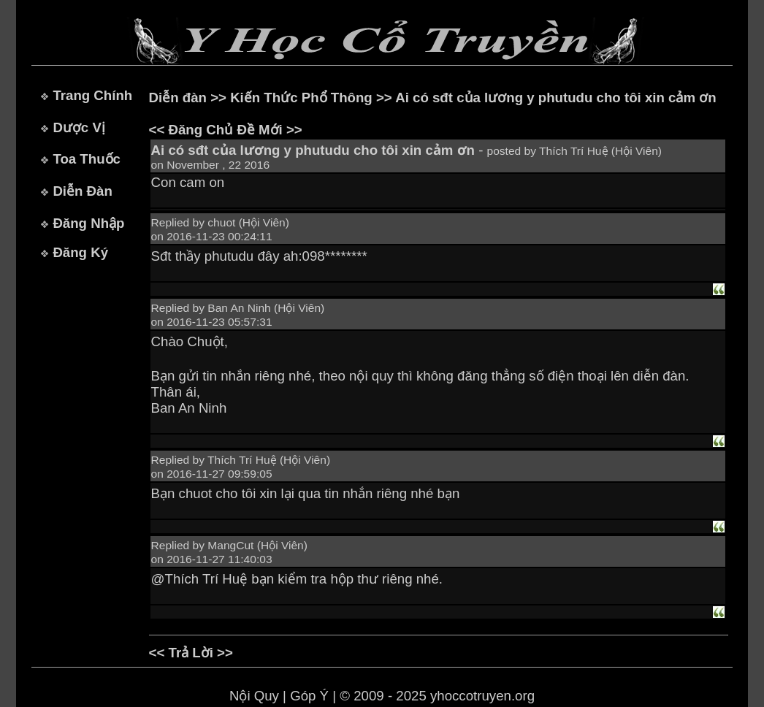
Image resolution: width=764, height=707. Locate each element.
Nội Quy (254, 695)
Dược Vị (78, 127)
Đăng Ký (80, 252)
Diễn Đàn (82, 191)
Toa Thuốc (87, 159)
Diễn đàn (178, 97)
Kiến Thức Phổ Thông (301, 97)
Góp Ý (309, 695)
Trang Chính (92, 95)
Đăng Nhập (88, 223)
